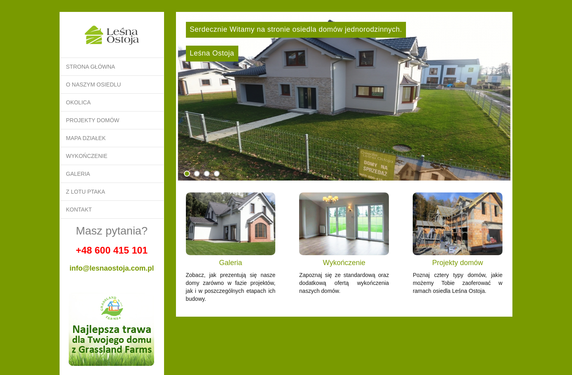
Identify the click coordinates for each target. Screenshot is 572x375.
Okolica (78, 102)
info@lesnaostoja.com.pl (112, 268)
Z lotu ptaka (85, 191)
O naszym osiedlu (93, 84)
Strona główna (90, 66)
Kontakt (79, 209)
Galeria (78, 174)
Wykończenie (86, 156)
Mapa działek (86, 138)
